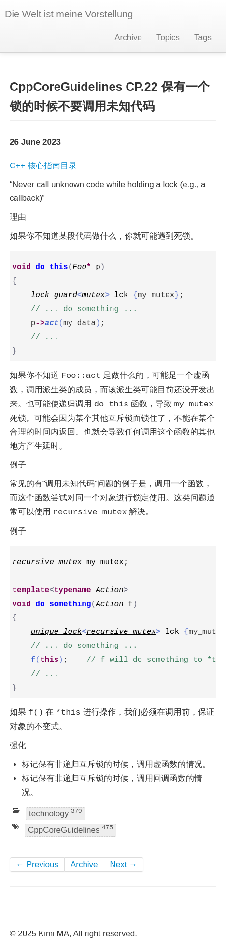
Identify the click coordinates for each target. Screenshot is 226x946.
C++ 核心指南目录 (43, 165)
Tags (203, 37)
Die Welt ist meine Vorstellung (69, 14)
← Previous (37, 864)
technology (55, 812)
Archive (128, 37)
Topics (168, 37)
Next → (124, 864)
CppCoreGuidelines (70, 829)
